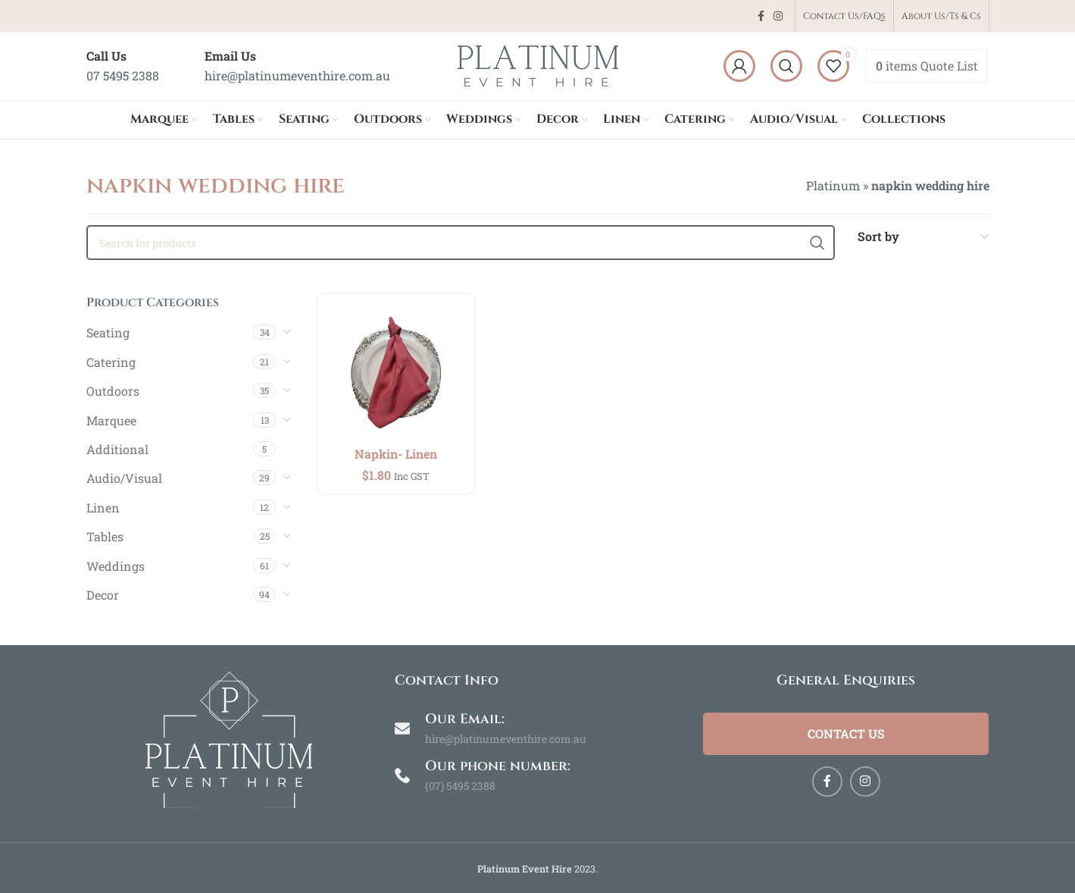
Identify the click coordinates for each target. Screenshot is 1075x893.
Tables (104, 536)
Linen (103, 507)
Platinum (833, 185)
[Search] (786, 66)
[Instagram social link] (778, 16)
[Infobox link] (122, 65)
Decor (102, 595)
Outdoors (112, 391)
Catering (111, 362)
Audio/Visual (124, 478)
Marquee (111, 420)
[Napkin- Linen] (396, 373)
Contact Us (846, 733)
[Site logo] (538, 64)
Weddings (115, 566)
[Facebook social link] (761, 16)
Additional (117, 449)
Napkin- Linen (396, 454)
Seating (108, 332)
